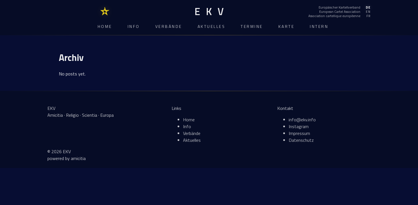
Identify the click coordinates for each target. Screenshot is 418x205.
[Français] (339, 16)
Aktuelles (212, 26)
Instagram (299, 126)
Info (134, 26)
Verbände (168, 26)
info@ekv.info (302, 119)
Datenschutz (301, 140)
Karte (286, 26)
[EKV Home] (209, 11)
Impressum (299, 133)
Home (105, 26)
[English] (339, 11)
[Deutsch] (339, 7)
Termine (252, 26)
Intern (319, 26)
